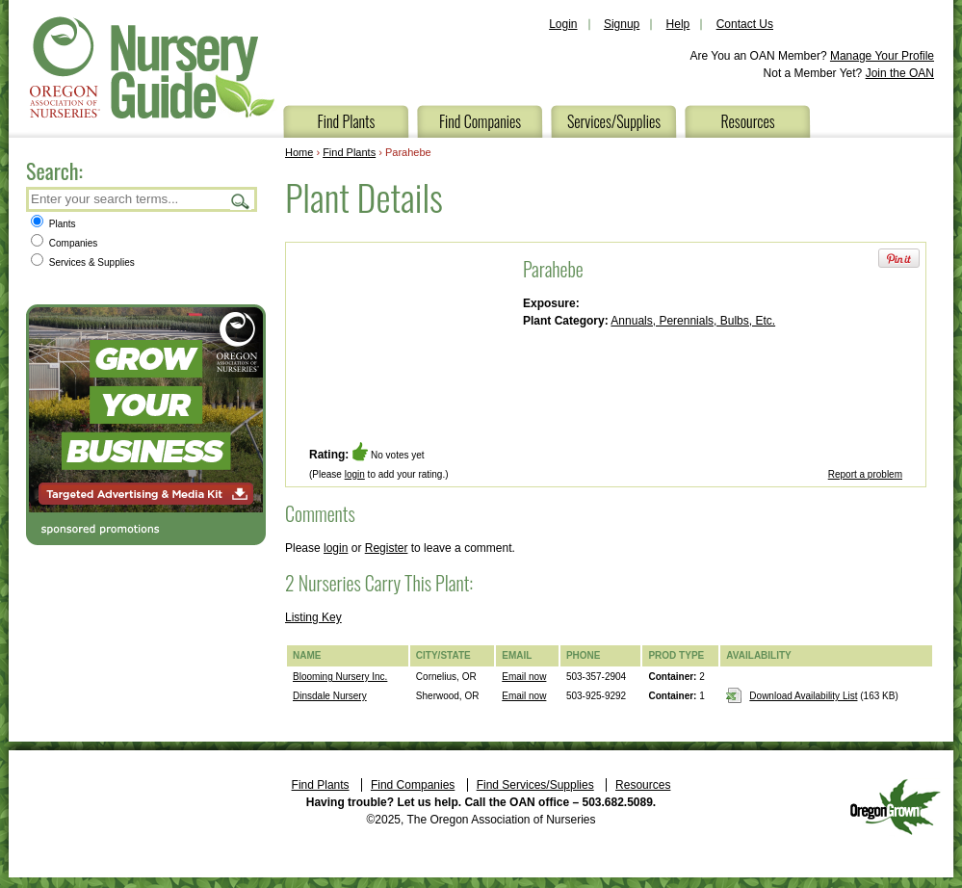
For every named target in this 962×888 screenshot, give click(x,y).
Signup (621, 24)
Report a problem (865, 474)
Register (386, 548)
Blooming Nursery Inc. (340, 676)
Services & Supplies (83, 262)
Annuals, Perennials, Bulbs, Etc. (693, 320)
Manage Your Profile (882, 56)
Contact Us (744, 24)
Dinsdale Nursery (330, 696)
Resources (747, 121)
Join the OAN (900, 73)
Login (563, 24)
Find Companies (480, 121)
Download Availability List (803, 696)
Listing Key (313, 617)
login (355, 474)
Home (299, 152)
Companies (64, 243)
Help (678, 24)
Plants (53, 224)
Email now (524, 676)
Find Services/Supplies (535, 785)
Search (240, 201)
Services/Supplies (614, 121)
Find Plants (347, 121)
